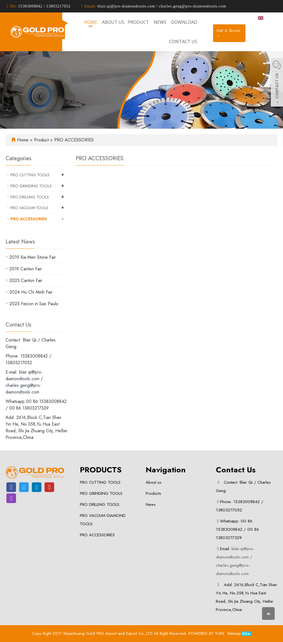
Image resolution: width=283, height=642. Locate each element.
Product (42, 140)
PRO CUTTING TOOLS (30, 175)
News (151, 504)
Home (22, 140)
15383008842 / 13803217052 (43, 6)
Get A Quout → (228, 33)
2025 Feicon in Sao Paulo (33, 304)
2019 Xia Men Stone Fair (32, 257)
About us (153, 482)
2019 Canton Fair (25, 269)
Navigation (166, 469)
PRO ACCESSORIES (73, 140)
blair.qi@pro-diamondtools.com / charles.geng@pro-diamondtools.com (161, 6)
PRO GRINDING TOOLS (31, 186)
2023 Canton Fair (25, 280)
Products (153, 493)
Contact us (183, 41)
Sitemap (234, 633)
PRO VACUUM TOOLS (29, 208)
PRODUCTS (101, 469)
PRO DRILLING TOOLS (30, 197)
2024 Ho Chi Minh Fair (31, 292)
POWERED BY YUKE (207, 633)
